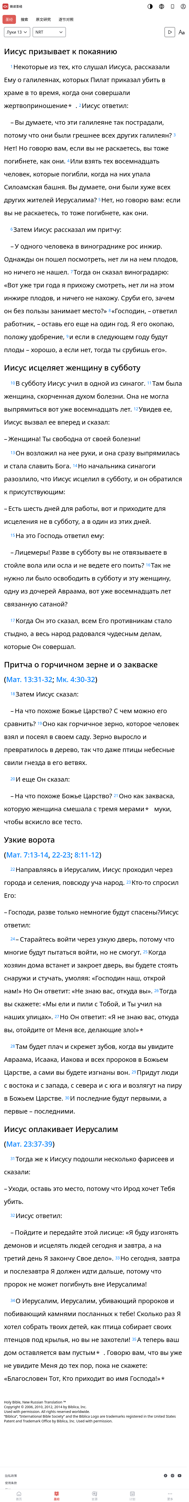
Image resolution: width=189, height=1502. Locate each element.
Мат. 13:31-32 (29, 679)
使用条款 (11, 1483)
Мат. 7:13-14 (27, 854)
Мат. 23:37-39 (29, 1144)
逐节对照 (66, 19)
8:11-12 (87, 854)
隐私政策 (11, 1476)
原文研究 (43, 19)
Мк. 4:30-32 (75, 679)
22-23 (61, 854)
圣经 (9, 19)
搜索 (24, 19)
